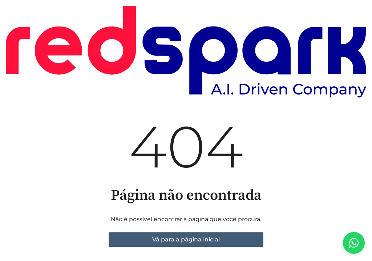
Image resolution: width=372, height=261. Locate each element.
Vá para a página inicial (186, 239)
